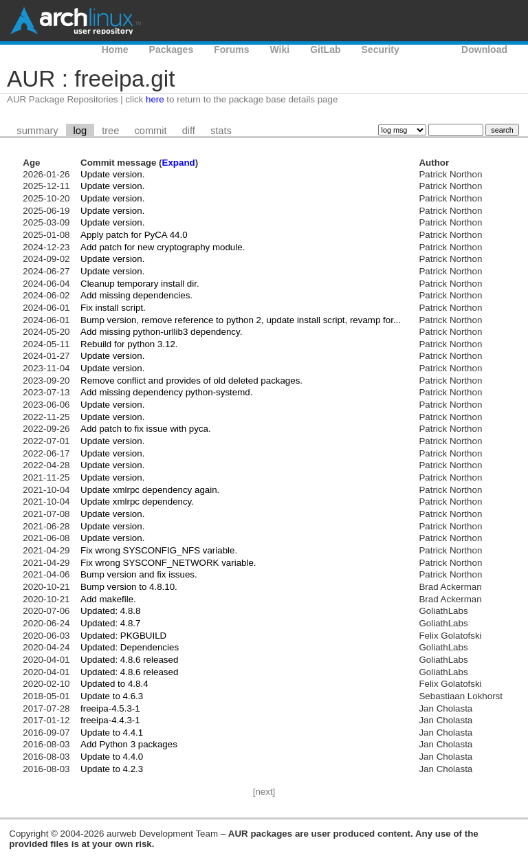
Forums (231, 49)
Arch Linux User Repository (75, 20)
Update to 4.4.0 (111, 756)
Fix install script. (113, 307)
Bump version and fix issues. (138, 574)
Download (484, 49)
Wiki (280, 49)
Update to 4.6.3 (111, 696)
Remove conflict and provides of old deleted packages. (191, 380)
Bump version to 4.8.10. (128, 587)
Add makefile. (108, 599)
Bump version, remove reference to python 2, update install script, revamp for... (240, 320)
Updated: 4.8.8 (110, 611)
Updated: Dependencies (129, 647)
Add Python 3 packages (128, 744)
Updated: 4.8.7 (110, 623)
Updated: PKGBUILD (123, 635)
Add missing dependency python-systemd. (166, 392)
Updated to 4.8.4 (114, 684)
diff (188, 130)
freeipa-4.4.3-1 (110, 720)
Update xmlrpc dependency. (137, 501)
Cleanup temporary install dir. (139, 283)
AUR (430, 49)
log (80, 130)
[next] (264, 791)
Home (115, 49)
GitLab (325, 49)
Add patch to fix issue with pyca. (145, 429)
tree (110, 130)
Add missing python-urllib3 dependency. (161, 332)
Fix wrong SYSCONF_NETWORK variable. (168, 563)
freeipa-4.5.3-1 (110, 708)
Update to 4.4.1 (111, 732)
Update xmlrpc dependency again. (149, 490)
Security (380, 49)
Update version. (112, 174)
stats (221, 130)
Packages (171, 49)
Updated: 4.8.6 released (129, 659)
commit (150, 130)
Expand (178, 162)
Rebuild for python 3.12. (129, 344)
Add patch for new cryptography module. (162, 247)
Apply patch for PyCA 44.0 (134, 235)
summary (37, 130)
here (155, 99)
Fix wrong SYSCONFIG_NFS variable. (158, 550)
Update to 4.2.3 (111, 769)
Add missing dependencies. (136, 295)
